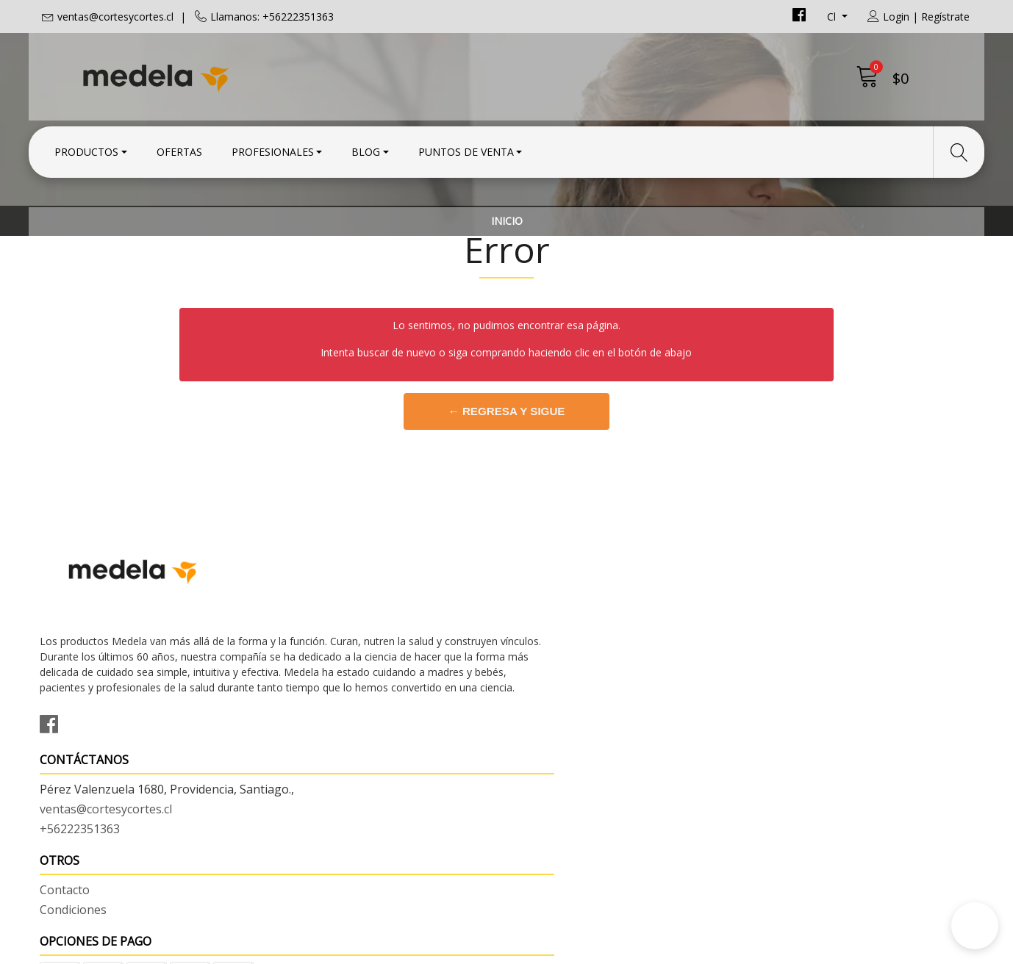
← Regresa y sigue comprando (506, 498)
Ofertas (179, 149)
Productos (86, 149)
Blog (365, 149)
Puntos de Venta (466, 149)
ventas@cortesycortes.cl (115, 17)
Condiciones (551, 671)
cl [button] (833, 17)
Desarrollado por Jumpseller (635, 949)
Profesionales (273, 149)
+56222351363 (319, 708)
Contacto (543, 651)
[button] (974, 925)
